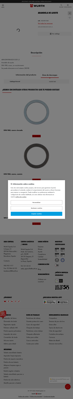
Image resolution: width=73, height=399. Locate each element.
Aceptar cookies (36, 214)
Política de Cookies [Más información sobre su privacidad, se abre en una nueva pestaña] (20, 197)
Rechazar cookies (36, 208)
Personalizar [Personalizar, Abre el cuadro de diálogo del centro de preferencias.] (36, 202)
